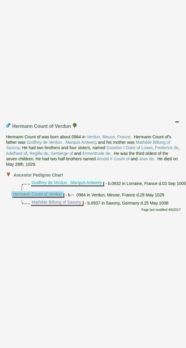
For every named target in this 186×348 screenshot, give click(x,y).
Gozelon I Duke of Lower (130, 147)
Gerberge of (62, 153)
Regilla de (38, 153)
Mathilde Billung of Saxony (56, 202)
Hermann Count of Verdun (37, 194)
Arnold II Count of (113, 158)
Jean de (146, 158)
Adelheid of (16, 153)
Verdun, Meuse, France (109, 136)
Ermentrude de (96, 153)
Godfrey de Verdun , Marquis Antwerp (61, 142)
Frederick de (166, 147)
